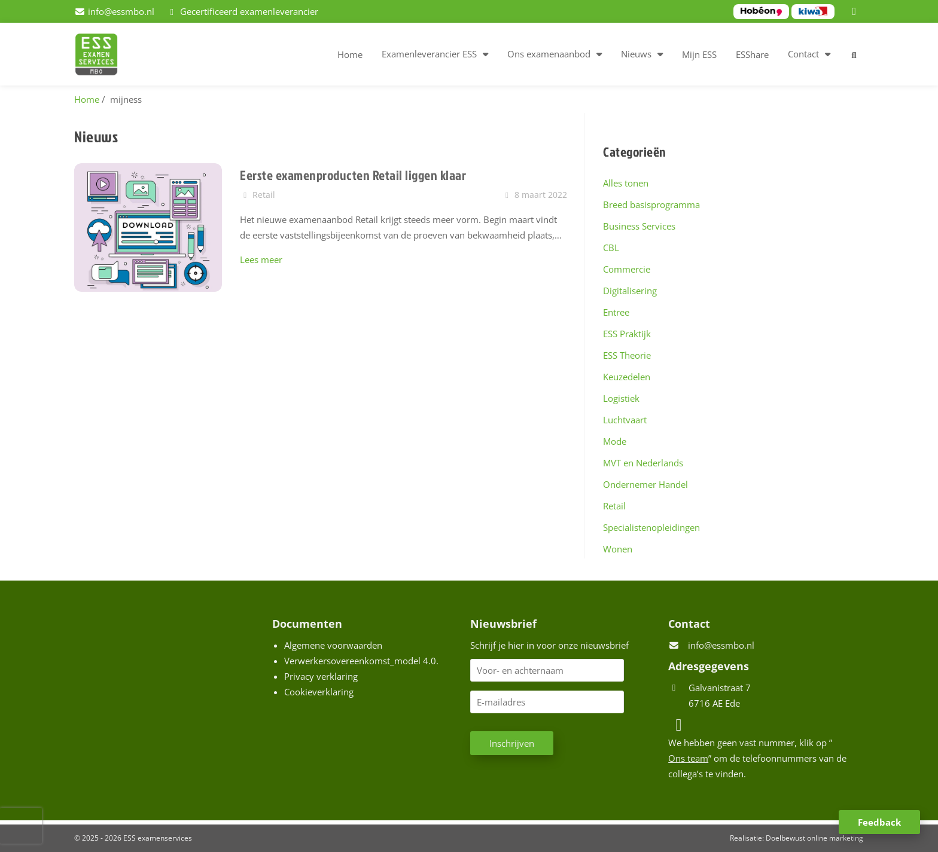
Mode (614, 441)
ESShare (752, 54)
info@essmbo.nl (721, 645)
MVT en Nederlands (643, 463)
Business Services (639, 226)
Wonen (617, 549)
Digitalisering (630, 291)
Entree (616, 312)
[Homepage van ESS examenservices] (102, 56)
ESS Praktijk (627, 334)
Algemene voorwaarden (333, 645)
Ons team (688, 758)
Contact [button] (803, 54)
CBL (611, 248)
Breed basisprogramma (651, 204)
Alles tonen (625, 183)
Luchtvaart (625, 420)
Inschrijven (511, 743)
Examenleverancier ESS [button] (429, 54)
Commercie (626, 269)
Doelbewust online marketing (814, 838)
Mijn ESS (699, 54)
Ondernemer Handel (645, 484)
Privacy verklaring (321, 676)
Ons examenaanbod (548, 54)
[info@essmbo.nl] (114, 11)
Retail (614, 506)
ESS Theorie (627, 355)
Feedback (879, 822)
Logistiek (621, 398)
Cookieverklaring (319, 692)
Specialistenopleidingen (651, 527)
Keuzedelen (626, 377)
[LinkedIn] (856, 11)
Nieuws (636, 54)
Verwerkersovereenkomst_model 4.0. (361, 661)
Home (350, 54)
